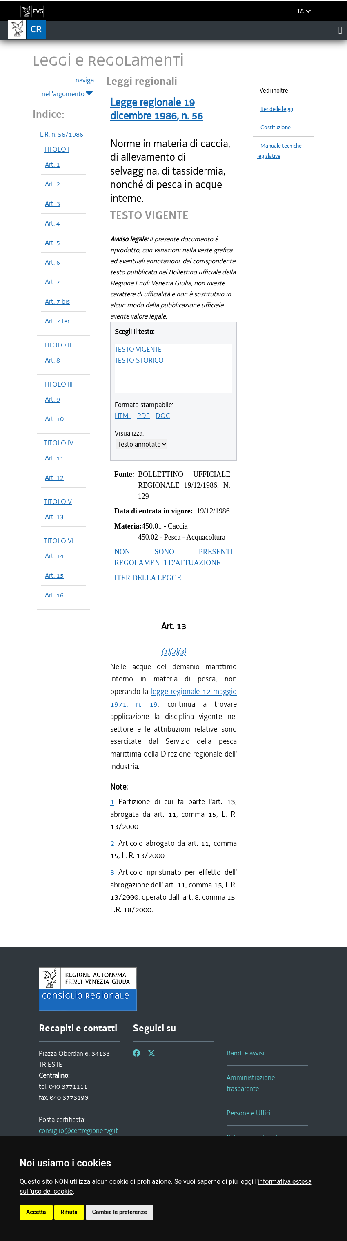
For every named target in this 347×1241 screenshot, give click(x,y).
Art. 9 (52, 399)
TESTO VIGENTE (138, 349)
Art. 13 (54, 516)
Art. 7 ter (57, 320)
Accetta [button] (36, 1212)
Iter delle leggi (276, 109)
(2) (173, 651)
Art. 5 (52, 242)
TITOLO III (58, 384)
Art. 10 (54, 418)
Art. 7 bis (57, 301)
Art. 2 (52, 183)
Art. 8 (52, 360)
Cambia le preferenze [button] (119, 1212)
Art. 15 (54, 575)
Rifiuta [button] (69, 1212)
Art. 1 (52, 164)
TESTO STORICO (139, 360)
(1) (165, 651)
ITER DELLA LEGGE (147, 578)
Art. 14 (54, 555)
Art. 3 (52, 203)
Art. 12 (54, 477)
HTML (123, 415)
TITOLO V (58, 501)
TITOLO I (56, 149)
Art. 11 (54, 457)
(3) (182, 651)
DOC (163, 415)
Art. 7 (52, 281)
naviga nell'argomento (68, 87)
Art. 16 (54, 595)
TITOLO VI (58, 540)
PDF (143, 415)
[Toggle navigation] (340, 30)
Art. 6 (52, 262)
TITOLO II (57, 345)
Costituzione (275, 127)
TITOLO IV (58, 442)
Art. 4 (52, 223)
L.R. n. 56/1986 (61, 134)
